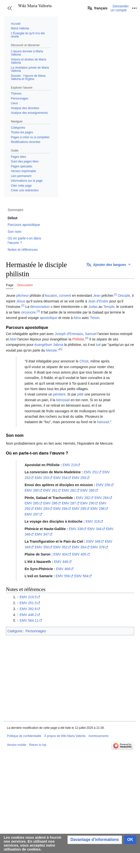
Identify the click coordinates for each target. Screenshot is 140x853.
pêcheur (22, 296)
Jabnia (58, 345)
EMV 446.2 (28, 615)
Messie (51, 350)
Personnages (36, 631)
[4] (86, 337)
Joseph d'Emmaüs (69, 334)
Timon (94, 318)
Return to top (37, 745)
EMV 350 (42, 547)
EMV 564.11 (29, 620)
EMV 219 (70, 465)
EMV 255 (79, 478)
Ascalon (51, 296)
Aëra (77, 318)
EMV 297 (32, 514)
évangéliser (43, 345)
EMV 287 (69, 503)
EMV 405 (79, 554)
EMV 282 (83, 498)
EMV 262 (69, 490)
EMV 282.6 (28, 609)
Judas (92, 307)
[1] (115, 294)
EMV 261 (50, 490)
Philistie (78, 339)
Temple (108, 307)
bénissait (63, 400)
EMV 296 (98, 509)
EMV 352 (60, 547)
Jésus (20, 301)
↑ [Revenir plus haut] (18, 597)
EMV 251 (91, 472)
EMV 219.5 (28, 597)
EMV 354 (79, 547)
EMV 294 (60, 509)
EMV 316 (93, 521)
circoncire (28, 312)
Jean (96, 296)
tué (98, 345)
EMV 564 (81, 576)
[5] (60, 349)
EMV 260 (32, 490)
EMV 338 (76, 529)
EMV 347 (42, 534)
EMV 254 (60, 478)
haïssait (103, 422)
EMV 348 (93, 541)
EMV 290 (87, 503)
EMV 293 (42, 509)
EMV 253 (42, 478)
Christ (84, 361)
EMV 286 (50, 503)
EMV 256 (103, 485)
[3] (38, 311)
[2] (22, 305)
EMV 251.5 (28, 603)
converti (65, 296)
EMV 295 (79, 509)
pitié (80, 394)
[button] (9, 8)
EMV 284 (101, 498)
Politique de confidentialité (24, 736)
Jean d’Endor (98, 301)
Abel (13, 339)
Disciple (124, 296)
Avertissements (98, 736)
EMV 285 (32, 503)
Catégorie (14, 631)
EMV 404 (60, 554)
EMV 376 (98, 547)
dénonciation (40, 307)
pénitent (59, 394)
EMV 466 (63, 569)
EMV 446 (61, 562)
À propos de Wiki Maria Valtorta (64, 736)
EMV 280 (87, 490)
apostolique (49, 318)
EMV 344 (94, 529)
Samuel (90, 334)
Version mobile (16, 745)
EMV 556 (63, 576)
